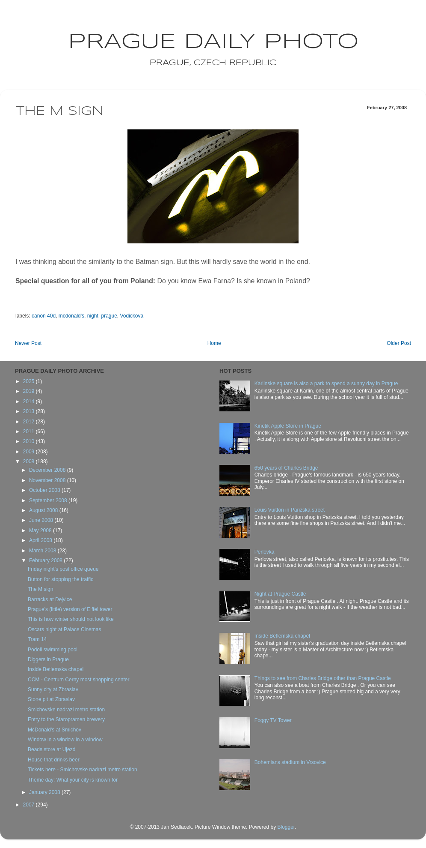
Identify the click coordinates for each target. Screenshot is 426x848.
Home (214, 343)
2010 (29, 441)
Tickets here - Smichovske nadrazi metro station (82, 770)
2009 (29, 452)
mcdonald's (71, 316)
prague (109, 316)
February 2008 (46, 560)
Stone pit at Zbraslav (51, 699)
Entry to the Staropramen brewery (66, 719)
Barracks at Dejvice (50, 599)
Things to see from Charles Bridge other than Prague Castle (322, 678)
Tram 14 (37, 639)
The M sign (40, 589)
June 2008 (41, 520)
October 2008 (45, 490)
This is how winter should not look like (71, 619)
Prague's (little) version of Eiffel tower (70, 609)
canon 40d (44, 316)
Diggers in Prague (48, 659)
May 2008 (41, 530)
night (92, 316)
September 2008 (48, 500)
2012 (29, 422)
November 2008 (48, 480)
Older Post (399, 343)
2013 (29, 411)
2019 (29, 391)
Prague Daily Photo (213, 42)
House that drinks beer (54, 760)
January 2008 (45, 792)
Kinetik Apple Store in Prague (287, 426)
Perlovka (264, 552)
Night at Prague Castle (280, 594)
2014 (29, 402)
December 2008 (48, 470)
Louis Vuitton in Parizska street (289, 510)
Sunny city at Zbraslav (53, 689)
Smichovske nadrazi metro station (66, 710)
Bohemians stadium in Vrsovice (290, 762)
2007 (29, 805)
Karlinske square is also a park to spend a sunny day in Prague (326, 384)
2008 (29, 461)
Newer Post (28, 343)
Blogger (286, 827)
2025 (29, 381)
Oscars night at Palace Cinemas (64, 629)
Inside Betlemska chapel (55, 669)
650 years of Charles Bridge (286, 468)
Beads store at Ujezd (51, 749)
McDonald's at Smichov (54, 730)
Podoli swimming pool (52, 650)
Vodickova (132, 316)
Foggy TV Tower (273, 720)
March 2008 (43, 551)
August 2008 (44, 510)
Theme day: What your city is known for (73, 780)
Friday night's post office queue (63, 569)
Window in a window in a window (65, 740)
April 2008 (41, 540)
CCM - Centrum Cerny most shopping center (78, 680)
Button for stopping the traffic (60, 579)
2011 (29, 431)
